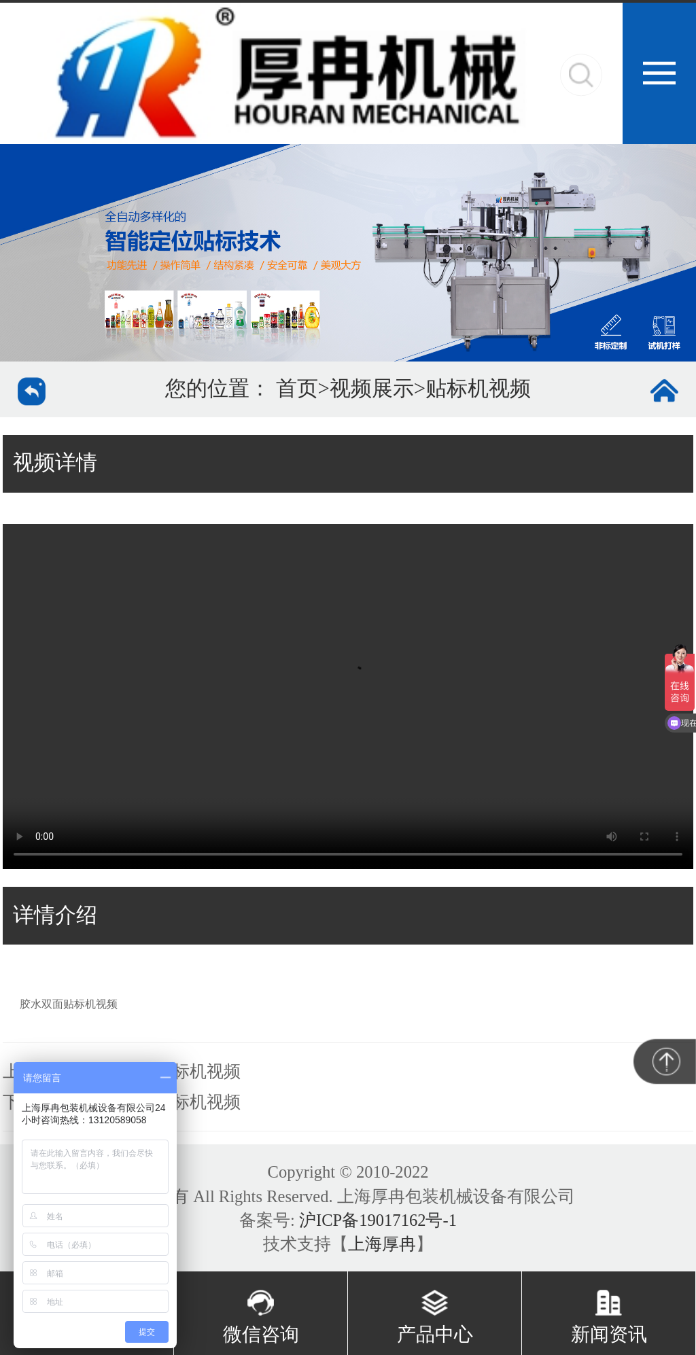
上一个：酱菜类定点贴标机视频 (122, 1071)
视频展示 (372, 388)
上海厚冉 (382, 1244)
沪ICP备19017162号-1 (378, 1220)
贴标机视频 (478, 388)
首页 (297, 388)
